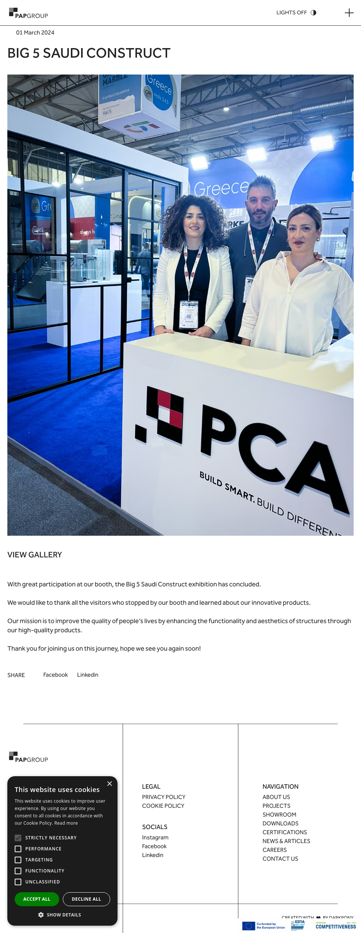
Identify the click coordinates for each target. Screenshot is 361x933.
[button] (62, 914)
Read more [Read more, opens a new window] (66, 823)
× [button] (109, 784)
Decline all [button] (86, 899)
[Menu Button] (349, 12)
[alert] (62, 851)
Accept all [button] (37, 899)
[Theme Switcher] (296, 13)
